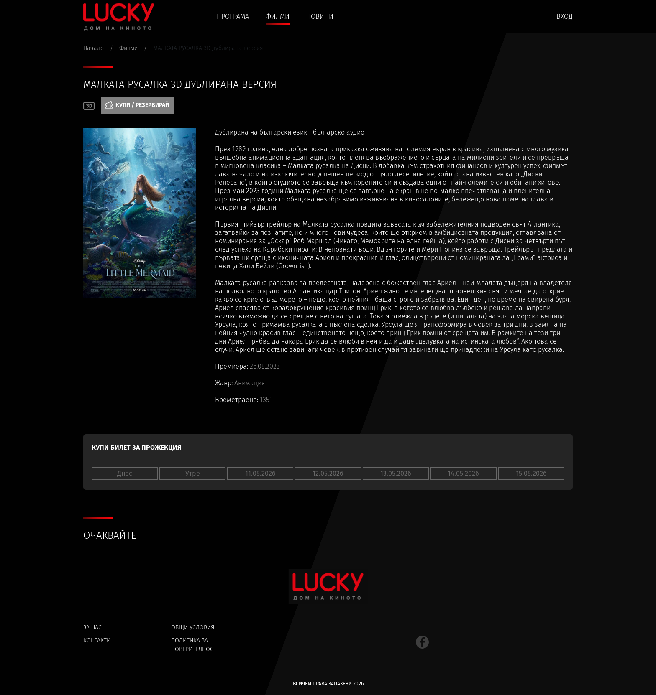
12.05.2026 (328, 473)
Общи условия (192, 627)
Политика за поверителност (193, 645)
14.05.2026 (463, 473)
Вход (564, 16)
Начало (93, 48)
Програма (233, 16)
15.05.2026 (531, 473)
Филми (278, 16)
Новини (319, 16)
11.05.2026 (260, 473)
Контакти (96, 640)
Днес (124, 473)
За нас (92, 627)
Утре (192, 473)
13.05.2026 (395, 473)
